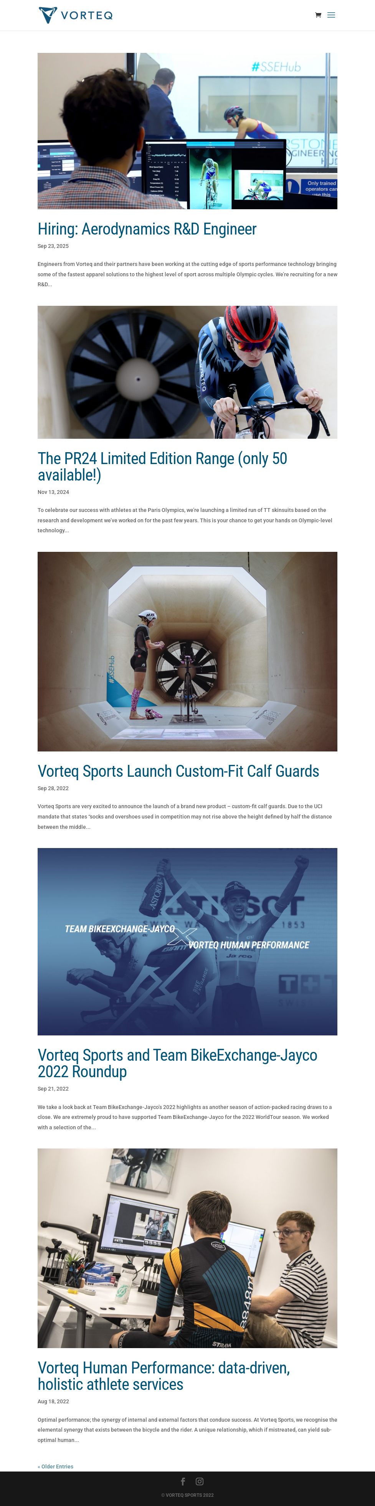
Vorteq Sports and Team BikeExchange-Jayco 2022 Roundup (177, 1063)
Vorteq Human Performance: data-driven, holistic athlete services (163, 1376)
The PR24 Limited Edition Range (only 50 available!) (162, 466)
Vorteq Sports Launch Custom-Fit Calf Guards (178, 771)
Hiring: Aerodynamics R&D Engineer (147, 228)
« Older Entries (55, 1466)
